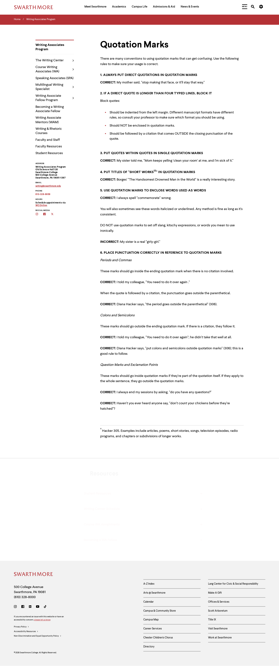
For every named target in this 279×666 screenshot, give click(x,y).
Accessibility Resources (26, 631)
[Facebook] (23, 607)
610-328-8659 (42, 194)
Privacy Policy (21, 627)
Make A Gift (215, 593)
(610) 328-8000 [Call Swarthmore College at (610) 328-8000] (25, 597)
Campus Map (151, 619)
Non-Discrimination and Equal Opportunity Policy (37, 636)
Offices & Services (218, 602)
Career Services (152, 628)
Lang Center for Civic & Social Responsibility (233, 584)
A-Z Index (148, 584)
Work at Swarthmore (220, 637)
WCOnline (41, 205)
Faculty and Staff (47, 140)
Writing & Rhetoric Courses (48, 131)
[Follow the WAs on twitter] (55, 214)
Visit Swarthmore (218, 628)
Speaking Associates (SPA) (54, 78)
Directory (148, 646)
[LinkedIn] (30, 607)
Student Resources (49, 153)
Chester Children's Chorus (158, 637)
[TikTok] (45, 607)
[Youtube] (38, 607)
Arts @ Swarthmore (154, 593)
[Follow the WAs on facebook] (47, 214)
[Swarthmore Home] (33, 575)
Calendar (148, 602)
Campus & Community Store (159, 611)
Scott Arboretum (218, 611)
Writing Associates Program (49, 47)
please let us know (42, 620)
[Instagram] (16, 607)
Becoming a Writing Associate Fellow (49, 109)
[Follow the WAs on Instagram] (39, 214)
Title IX (212, 619)
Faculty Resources (48, 146)
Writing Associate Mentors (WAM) (48, 120)
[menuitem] (95, 7)
